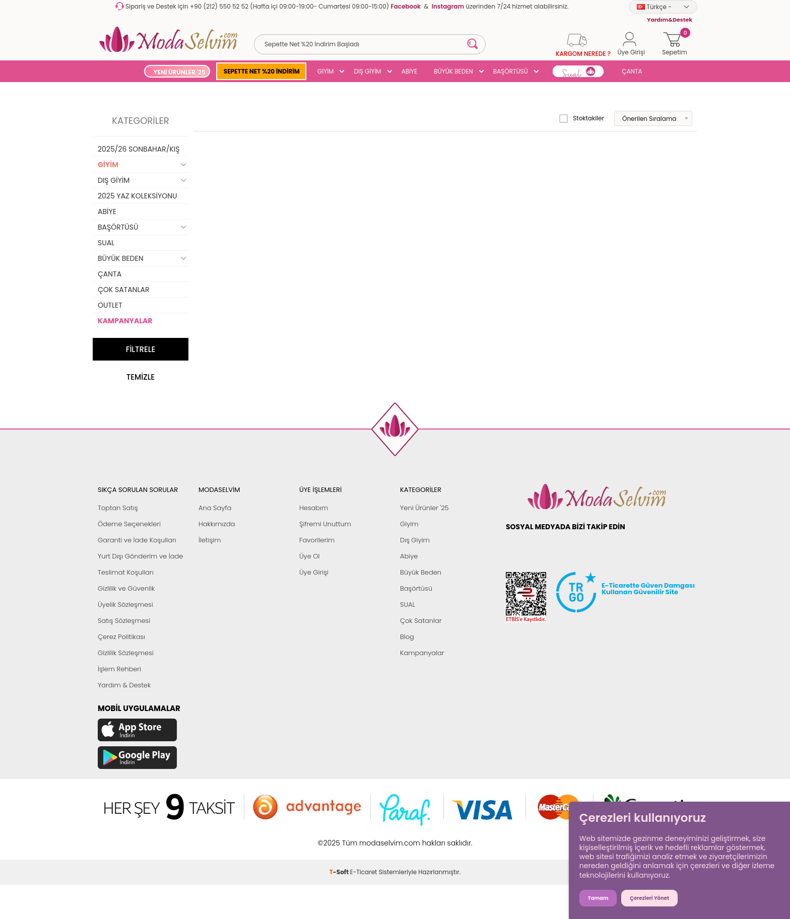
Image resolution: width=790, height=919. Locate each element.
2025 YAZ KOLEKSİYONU (137, 196)
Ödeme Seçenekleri (129, 524)
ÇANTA (632, 71)
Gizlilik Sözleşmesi (126, 653)
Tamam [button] (598, 898)
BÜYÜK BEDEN (453, 71)
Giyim (409, 524)
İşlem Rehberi (119, 669)
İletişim (210, 540)
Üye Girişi (313, 572)
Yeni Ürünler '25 (424, 508)
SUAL (106, 243)
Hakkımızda (217, 524)
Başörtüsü (416, 588)
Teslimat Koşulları (126, 572)
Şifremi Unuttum (325, 524)
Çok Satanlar (420, 620)
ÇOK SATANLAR (123, 290)
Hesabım (313, 508)
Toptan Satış (118, 508)
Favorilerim (317, 540)
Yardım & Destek (124, 685)
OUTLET (110, 305)
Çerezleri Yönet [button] (649, 898)
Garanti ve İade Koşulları (137, 540)
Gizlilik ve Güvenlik (126, 588)
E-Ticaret (363, 872)
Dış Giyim (415, 540)
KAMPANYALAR (125, 321)
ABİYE (410, 71)
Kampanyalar (422, 653)
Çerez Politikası (121, 637)
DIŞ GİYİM (367, 71)
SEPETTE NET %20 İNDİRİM (262, 71)
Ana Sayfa (215, 508)
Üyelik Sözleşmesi (125, 604)
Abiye (409, 556)
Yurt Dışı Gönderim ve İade (140, 556)
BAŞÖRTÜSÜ (510, 71)
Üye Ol (309, 556)
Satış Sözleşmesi (124, 620)
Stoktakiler (581, 118)
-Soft (340, 872)
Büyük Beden (420, 572)
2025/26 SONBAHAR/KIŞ (138, 149)
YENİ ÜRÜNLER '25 (179, 72)
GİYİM (325, 71)
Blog (407, 637)
